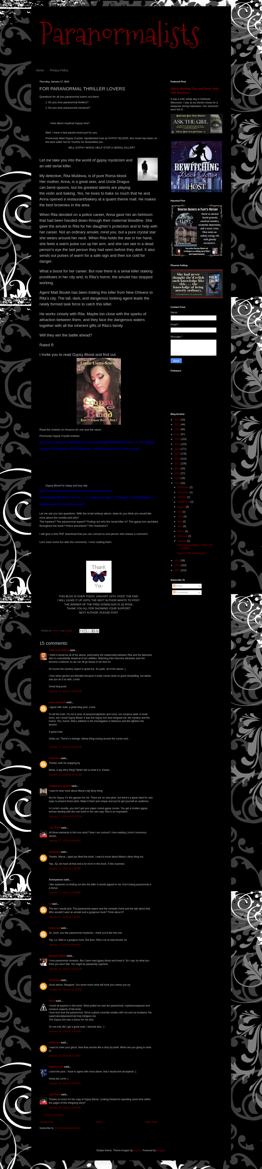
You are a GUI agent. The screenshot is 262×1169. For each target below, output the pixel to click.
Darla (52, 1000)
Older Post (151, 1122)
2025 (177, 424)
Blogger (160, 1150)
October (182, 497)
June (180, 516)
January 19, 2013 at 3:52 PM (65, 1107)
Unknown (54, 758)
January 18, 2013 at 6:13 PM (65, 1055)
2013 (177, 483)
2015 (177, 473)
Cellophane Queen (60, 786)
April (180, 526)
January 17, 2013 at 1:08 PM (65, 840)
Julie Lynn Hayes (59, 650)
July (180, 511)
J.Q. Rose (54, 827)
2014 (177, 478)
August (181, 506)
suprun (137, 1150)
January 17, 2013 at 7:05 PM (65, 917)
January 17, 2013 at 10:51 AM (65, 774)
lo (50, 903)
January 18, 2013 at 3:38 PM (65, 1031)
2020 (177, 448)
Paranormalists (120, 34)
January (182, 540)
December (183, 487)
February (182, 536)
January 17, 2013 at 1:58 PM (65, 892)
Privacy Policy (59, 70)
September (183, 501)
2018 (177, 458)
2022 (177, 439)
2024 (177, 429)
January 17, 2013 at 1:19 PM (65, 868)
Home (40, 70)
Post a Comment (54, 1115)
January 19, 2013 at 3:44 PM (65, 1083)
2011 (177, 565)
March (181, 531)
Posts (177, 585)
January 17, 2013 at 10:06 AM (65, 691)
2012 (177, 560)
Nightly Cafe (56, 1066)
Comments (180, 592)
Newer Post (47, 1122)
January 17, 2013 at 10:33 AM (65, 747)
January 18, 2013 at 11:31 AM (65, 968)
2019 (177, 453)
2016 (177, 468)
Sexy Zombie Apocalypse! (191, 553)
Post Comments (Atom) (68, 1128)
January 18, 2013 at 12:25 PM (65, 989)
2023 (177, 434)
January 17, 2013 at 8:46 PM (65, 944)
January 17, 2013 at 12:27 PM (65, 816)
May (180, 521)
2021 (177, 444)
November (183, 492)
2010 (177, 570)
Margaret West (57, 955)
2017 (177, 463)
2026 (177, 419)
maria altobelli (57, 702)
